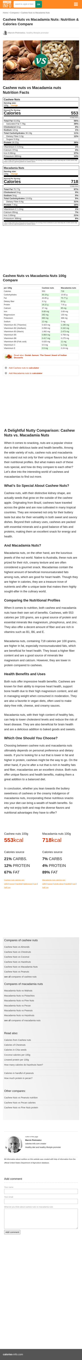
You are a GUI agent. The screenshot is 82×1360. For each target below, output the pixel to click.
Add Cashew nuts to (24, 368)
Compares (14, 13)
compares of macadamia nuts (26, 1020)
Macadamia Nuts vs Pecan (17, 1005)
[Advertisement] (41, 250)
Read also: (40, 356)
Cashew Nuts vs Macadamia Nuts (35, 13)
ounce (12, 884)
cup (35, 884)
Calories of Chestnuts (15, 1045)
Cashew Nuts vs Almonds (17, 947)
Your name (8, 1187)
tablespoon (28, 884)
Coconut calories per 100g (17, 1055)
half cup (7, 887)
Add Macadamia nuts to (25, 373)
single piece (58, 884)
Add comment (12, 1232)
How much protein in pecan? (18, 1078)
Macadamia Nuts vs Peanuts (18, 1010)
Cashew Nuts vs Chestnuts (17, 952)
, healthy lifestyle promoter (28, 33)
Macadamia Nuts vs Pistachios (19, 995)
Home (5, 13)
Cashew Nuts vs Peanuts (16, 971)
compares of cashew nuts (24, 976)
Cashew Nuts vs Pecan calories (20, 1102)
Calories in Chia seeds (15, 1050)
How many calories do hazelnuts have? (23, 1065)
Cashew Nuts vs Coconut (16, 957)
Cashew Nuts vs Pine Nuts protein (21, 1107)
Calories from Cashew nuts (17, 1040)
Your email (8, 1197)
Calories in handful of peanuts (19, 1073)
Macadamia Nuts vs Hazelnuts (19, 1015)
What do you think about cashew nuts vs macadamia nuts (28, 1207)
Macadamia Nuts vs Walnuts (18, 990)
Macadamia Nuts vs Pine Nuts (19, 1000)
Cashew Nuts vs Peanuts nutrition (21, 1097)
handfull (19, 884)
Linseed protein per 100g (16, 1059)
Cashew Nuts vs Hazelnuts (17, 962)
